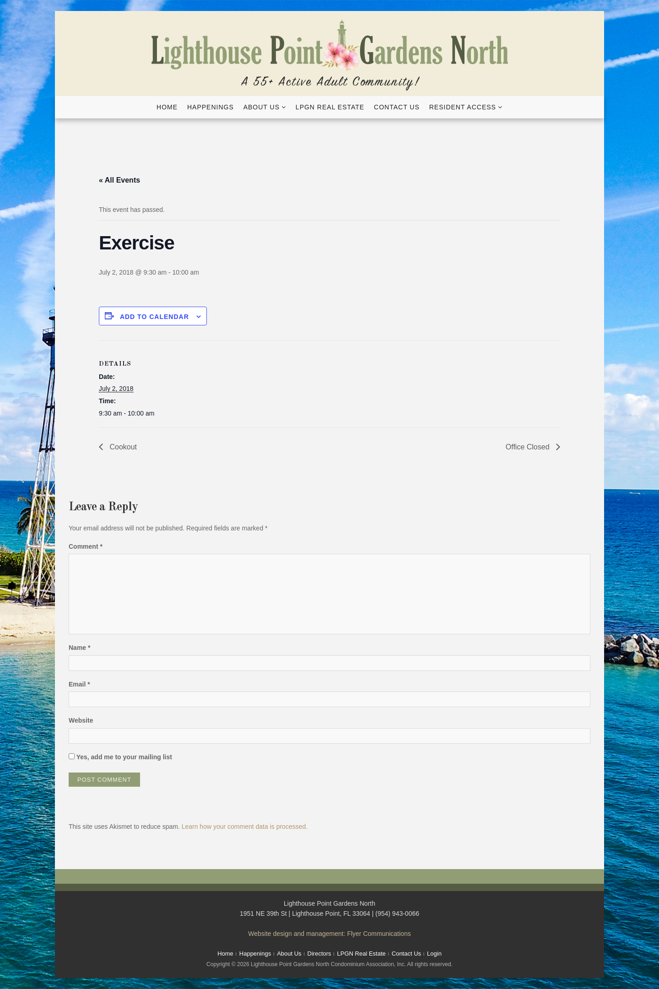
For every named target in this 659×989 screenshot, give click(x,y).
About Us (261, 107)
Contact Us (397, 107)
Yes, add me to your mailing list (120, 757)
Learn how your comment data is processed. (245, 826)
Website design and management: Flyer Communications (329, 933)
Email (79, 684)
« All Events (119, 180)
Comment (86, 546)
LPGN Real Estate (330, 107)
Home (167, 107)
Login (434, 953)
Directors (319, 953)
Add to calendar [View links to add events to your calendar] (154, 316)
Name (79, 647)
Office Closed (528, 447)
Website (81, 720)
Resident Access (462, 107)
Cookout (122, 447)
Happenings (210, 107)
